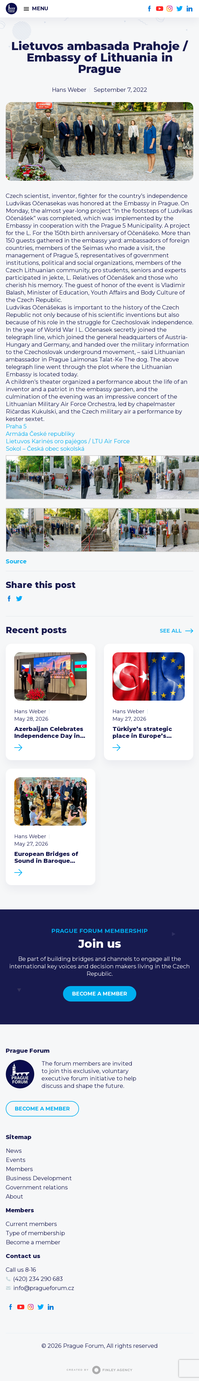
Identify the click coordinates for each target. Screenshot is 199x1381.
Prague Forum (11, 8)
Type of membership (35, 1233)
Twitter (179, 8)
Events (15, 1160)
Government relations (37, 1187)
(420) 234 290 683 (38, 1278)
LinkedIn (189, 8)
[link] (16, 426)
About (14, 1196)
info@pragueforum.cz (43, 1288)
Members (19, 1169)
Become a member (99, 994)
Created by (100, 1370)
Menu (40, 8)
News (14, 1150)
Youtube (159, 8)
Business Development (39, 1178)
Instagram (169, 8)
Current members (31, 1224)
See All (171, 631)
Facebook (149, 8)
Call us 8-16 (21, 1269)
